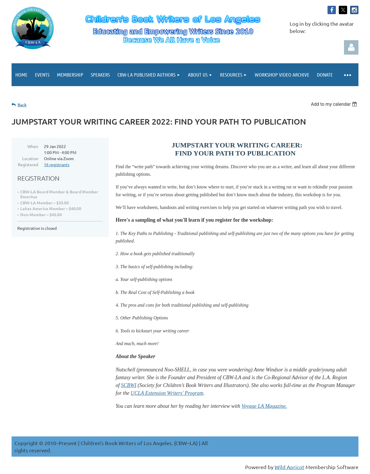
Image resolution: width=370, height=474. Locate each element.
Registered (28, 164)
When (32, 146)
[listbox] (334, 104)
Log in (351, 47)
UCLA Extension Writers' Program (167, 393)
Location (30, 158)
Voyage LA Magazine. (264, 406)
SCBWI (128, 385)
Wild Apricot (289, 467)
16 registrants (56, 164)
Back (22, 105)
